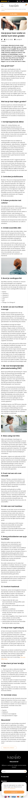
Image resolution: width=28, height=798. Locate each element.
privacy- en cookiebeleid (9, 788)
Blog (6, 9)
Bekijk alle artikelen (8, 747)
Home (2, 9)
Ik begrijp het (14, 792)
